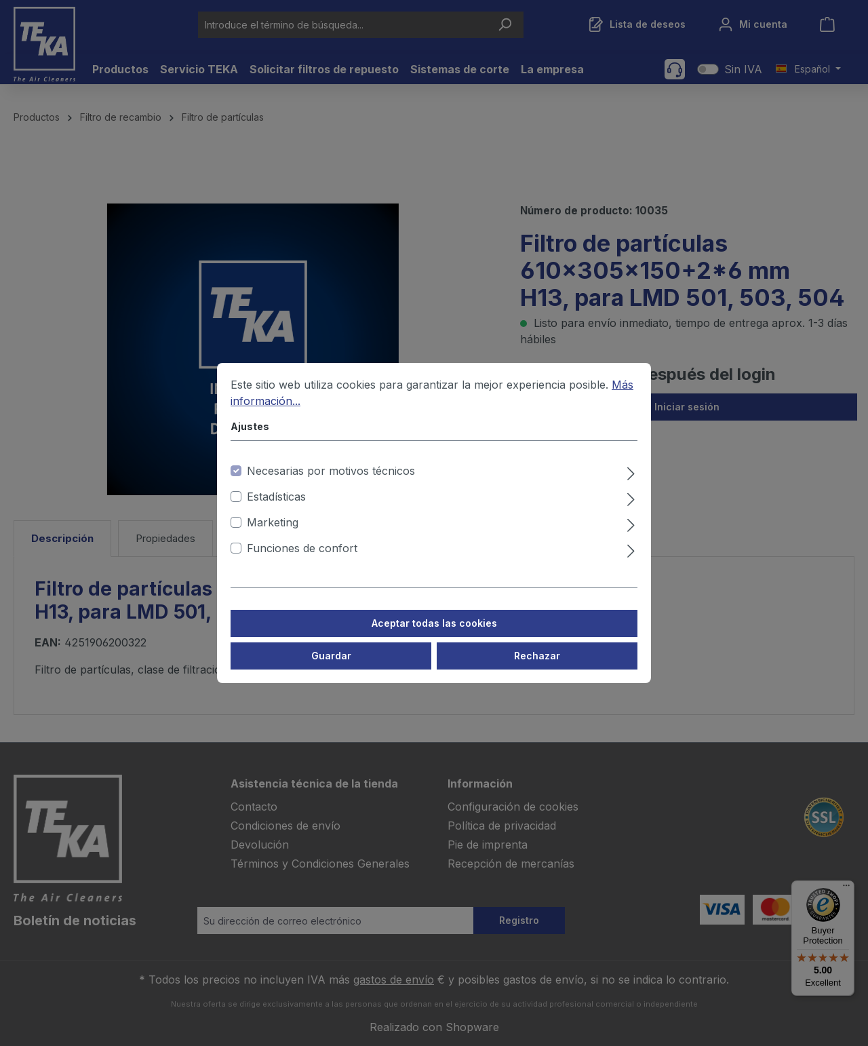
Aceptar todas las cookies (434, 636)
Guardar (331, 668)
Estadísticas (276, 509)
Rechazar (537, 668)
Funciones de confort (302, 561)
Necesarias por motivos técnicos (331, 483)
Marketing (272, 535)
